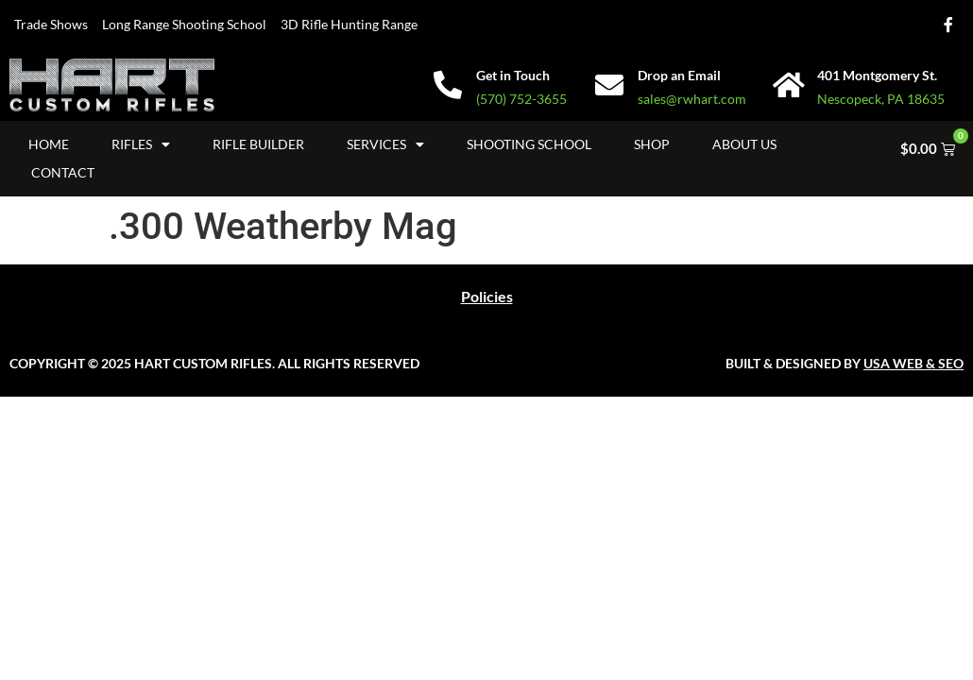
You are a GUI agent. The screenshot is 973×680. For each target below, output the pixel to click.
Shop (652, 144)
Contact (62, 172)
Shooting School (529, 144)
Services (385, 144)
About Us (744, 144)
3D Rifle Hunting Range (349, 24)
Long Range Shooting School (184, 24)
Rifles (140, 144)
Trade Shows (51, 24)
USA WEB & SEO (913, 363)
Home (48, 144)
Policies (487, 296)
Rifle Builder (258, 144)
